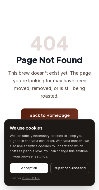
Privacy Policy (31, 178)
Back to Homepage (50, 115)
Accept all (29, 168)
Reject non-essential (70, 168)
